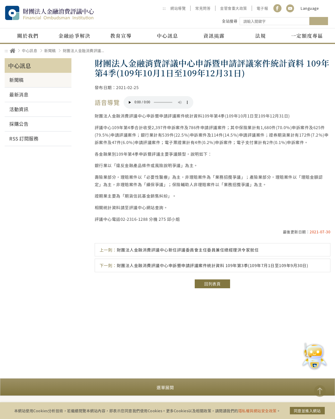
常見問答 (203, 8)
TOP (320, 391)
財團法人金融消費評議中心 (59, 12)
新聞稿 (50, 50)
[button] (167, 387)
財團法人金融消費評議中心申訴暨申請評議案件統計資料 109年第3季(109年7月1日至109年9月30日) (204, 265)
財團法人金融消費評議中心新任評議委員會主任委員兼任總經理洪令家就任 (179, 250)
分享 (286, 50)
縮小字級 (325, 50)
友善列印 (299, 50)
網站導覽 (178, 8)
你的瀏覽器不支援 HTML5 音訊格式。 (158, 102)
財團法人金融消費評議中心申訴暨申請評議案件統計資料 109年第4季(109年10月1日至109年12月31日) (85, 50)
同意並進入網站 (307, 410)
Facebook (277, 8)
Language (310, 8)
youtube (290, 8)
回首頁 (12, 50)
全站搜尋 (229, 20)
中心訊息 (29, 50)
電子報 (262, 8)
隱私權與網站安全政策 (257, 410)
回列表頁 (212, 284)
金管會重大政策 (233, 8)
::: (164, 8)
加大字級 (312, 50)
